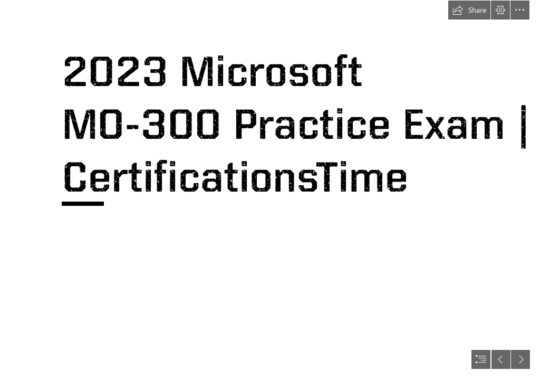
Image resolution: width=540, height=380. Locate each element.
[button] (469, 10)
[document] (270, 190)
